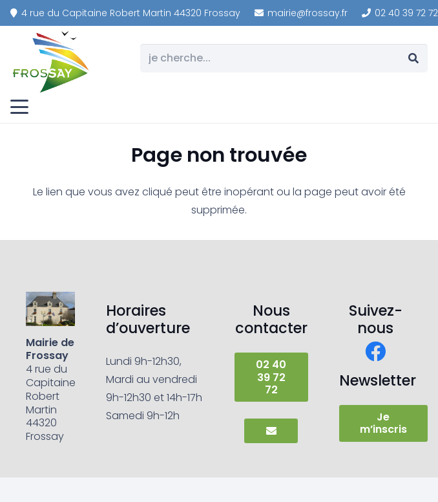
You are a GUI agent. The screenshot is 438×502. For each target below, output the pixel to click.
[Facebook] (375, 351)
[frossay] (51, 61)
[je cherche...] (284, 58)
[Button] (271, 431)
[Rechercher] (413, 58)
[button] (19, 107)
